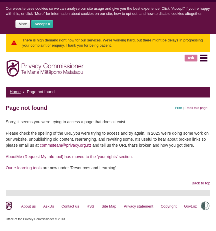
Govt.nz (190, 206)
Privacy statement (138, 206)
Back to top (201, 183)
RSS (90, 206)
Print (178, 107)
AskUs (48, 206)
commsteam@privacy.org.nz (65, 145)
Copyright (169, 206)
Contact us (70, 206)
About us (28, 206)
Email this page (196, 107)
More (23, 24)
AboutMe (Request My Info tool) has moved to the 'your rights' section (69, 156)
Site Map (109, 206)
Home (15, 91)
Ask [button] (191, 58)
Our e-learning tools (24, 168)
